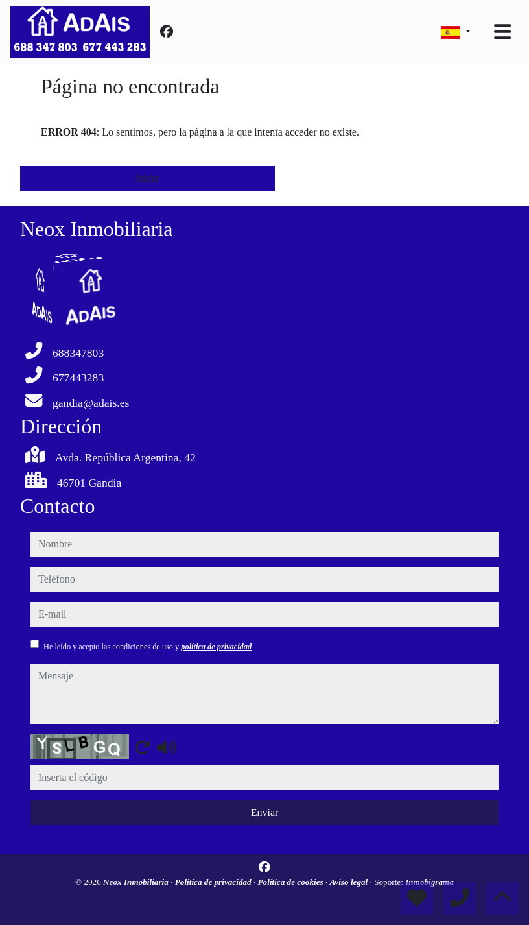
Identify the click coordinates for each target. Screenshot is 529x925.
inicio (147, 178)
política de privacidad (216, 646)
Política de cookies (291, 882)
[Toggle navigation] (502, 31)
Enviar (265, 812)
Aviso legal (350, 882)
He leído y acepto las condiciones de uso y (147, 646)
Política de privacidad (214, 882)
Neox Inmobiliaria (136, 882)
